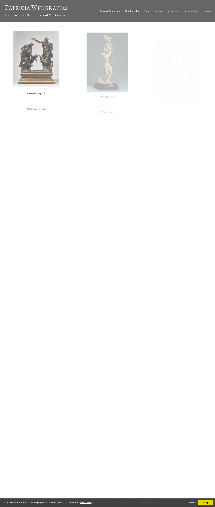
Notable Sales (132, 10)
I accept (205, 503)
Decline (192, 503)
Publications (173, 10)
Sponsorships (191, 10)
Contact (207, 10)
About (147, 10)
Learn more (85, 502)
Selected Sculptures (110, 10)
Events (158, 10)
